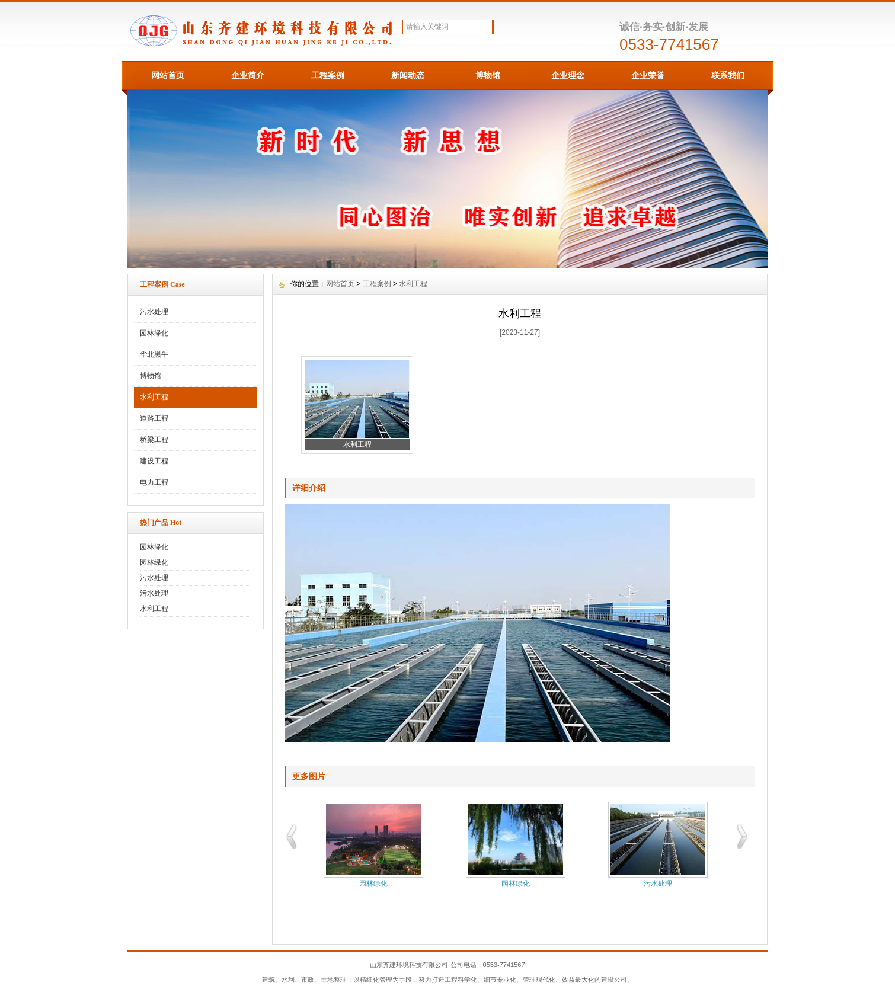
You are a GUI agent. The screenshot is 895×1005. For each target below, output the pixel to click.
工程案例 (327, 75)
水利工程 (154, 397)
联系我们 (727, 75)
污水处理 (154, 312)
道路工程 (154, 418)
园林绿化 (154, 333)
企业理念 (567, 75)
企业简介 (247, 75)
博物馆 (487, 75)
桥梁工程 (154, 440)
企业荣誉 (647, 75)
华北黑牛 (154, 354)
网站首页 (167, 75)
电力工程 (154, 482)
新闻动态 (407, 75)
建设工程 (154, 461)
